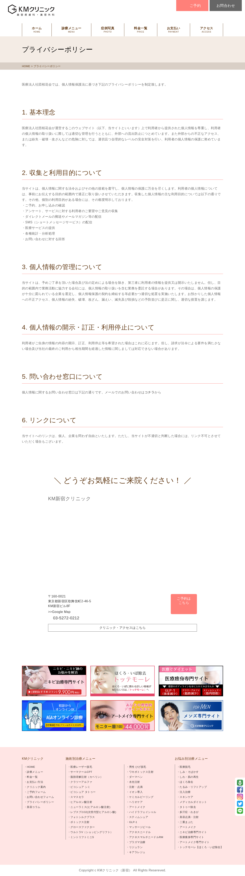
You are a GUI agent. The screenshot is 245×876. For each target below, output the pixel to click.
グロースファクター (82, 827)
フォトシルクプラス (82, 817)
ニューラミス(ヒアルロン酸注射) (90, 807)
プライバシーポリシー (40, 802)
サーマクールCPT (81, 771)
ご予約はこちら (184, 601)
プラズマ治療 (137, 842)
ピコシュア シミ (80, 786)
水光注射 (134, 781)
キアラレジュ (137, 852)
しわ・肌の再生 (189, 776)
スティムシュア (138, 817)
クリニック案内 (36, 786)
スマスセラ (77, 796)
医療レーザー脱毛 (81, 766)
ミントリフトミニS (82, 837)
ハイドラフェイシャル (142, 812)
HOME (26, 66)
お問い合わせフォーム (40, 796)
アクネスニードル (140, 832)
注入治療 (185, 791)
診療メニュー (35, 771)
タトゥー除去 (188, 807)
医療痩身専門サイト (192, 837)
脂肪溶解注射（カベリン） (86, 776)
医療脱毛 (185, 766)
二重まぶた (186, 822)
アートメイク (137, 807)
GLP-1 (133, 822)
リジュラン (136, 847)
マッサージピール (140, 827)
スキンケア (186, 796)
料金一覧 (32, 776)
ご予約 (195, 6)
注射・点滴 (136, 786)
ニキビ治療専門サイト (193, 832)
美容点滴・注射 (189, 817)
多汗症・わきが (189, 812)
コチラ (149, 392)
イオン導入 (136, 791)
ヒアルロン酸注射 (81, 802)
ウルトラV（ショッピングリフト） (91, 832)
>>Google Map (59, 612)
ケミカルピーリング (141, 796)
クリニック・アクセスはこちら (122, 627)
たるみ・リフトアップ (193, 786)
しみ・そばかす (189, 771)
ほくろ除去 (186, 781)
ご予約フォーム (36, 791)
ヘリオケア (136, 802)
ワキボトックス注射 (141, 771)
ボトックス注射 (79, 822)
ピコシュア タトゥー (83, 791)
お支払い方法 (35, 781)
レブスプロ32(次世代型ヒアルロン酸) (93, 812)
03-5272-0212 (66, 618)
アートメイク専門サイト (194, 842)
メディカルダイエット (193, 802)
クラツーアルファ (81, 781)
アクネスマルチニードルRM (146, 837)
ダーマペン (136, 776)
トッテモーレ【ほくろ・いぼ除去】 (201, 847)
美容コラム (33, 807)
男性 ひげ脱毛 (137, 766)
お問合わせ (225, 6)
